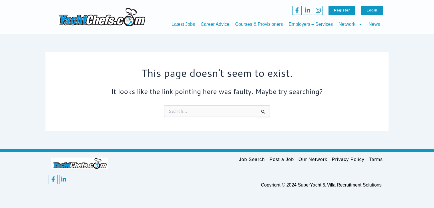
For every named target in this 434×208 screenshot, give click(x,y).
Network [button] (351, 24)
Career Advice (215, 24)
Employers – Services (311, 24)
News (374, 24)
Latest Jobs (183, 24)
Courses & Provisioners (259, 24)
